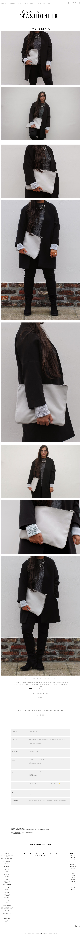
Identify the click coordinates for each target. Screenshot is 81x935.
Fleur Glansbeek (44, 933)
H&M (43, 710)
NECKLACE (56, 710)
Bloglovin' (52, 707)
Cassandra (15, 800)
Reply (30, 734)
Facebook (37, 707)
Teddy (13, 792)
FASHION (34, 710)
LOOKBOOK (49, 710)
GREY (39, 710)
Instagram (44, 707)
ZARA (61, 710)
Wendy (14, 760)
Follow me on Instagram (16, 833)
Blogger (55, 933)
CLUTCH (25, 710)
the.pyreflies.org (33, 775)
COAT (29, 710)
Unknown (14, 731)
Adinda (14, 784)
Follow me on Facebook (27, 832)
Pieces (31, 678)
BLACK (20, 710)
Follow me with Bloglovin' (16, 832)
